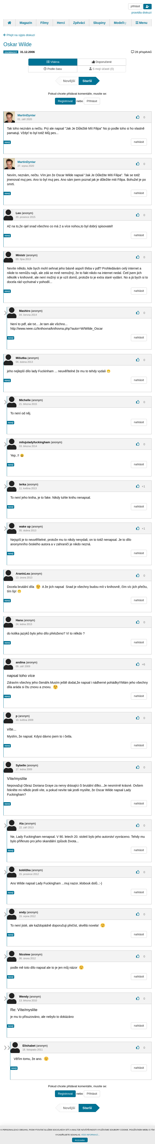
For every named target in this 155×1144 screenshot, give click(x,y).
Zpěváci (79, 23)
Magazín (26, 23)
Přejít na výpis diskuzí (19, 35)
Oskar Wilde (17, 44)
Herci (61, 23)
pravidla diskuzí (141, 12)
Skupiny (99, 23)
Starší (87, 81)
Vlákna (53, 62)
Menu (141, 23)
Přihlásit (92, 101)
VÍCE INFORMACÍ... (90, 1135)
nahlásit (139, 142)
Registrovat (65, 101)
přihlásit (135, 6)
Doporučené (102, 62)
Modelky (120, 23)
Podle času (53, 69)
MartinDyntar (27, 115)
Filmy (44, 23)
